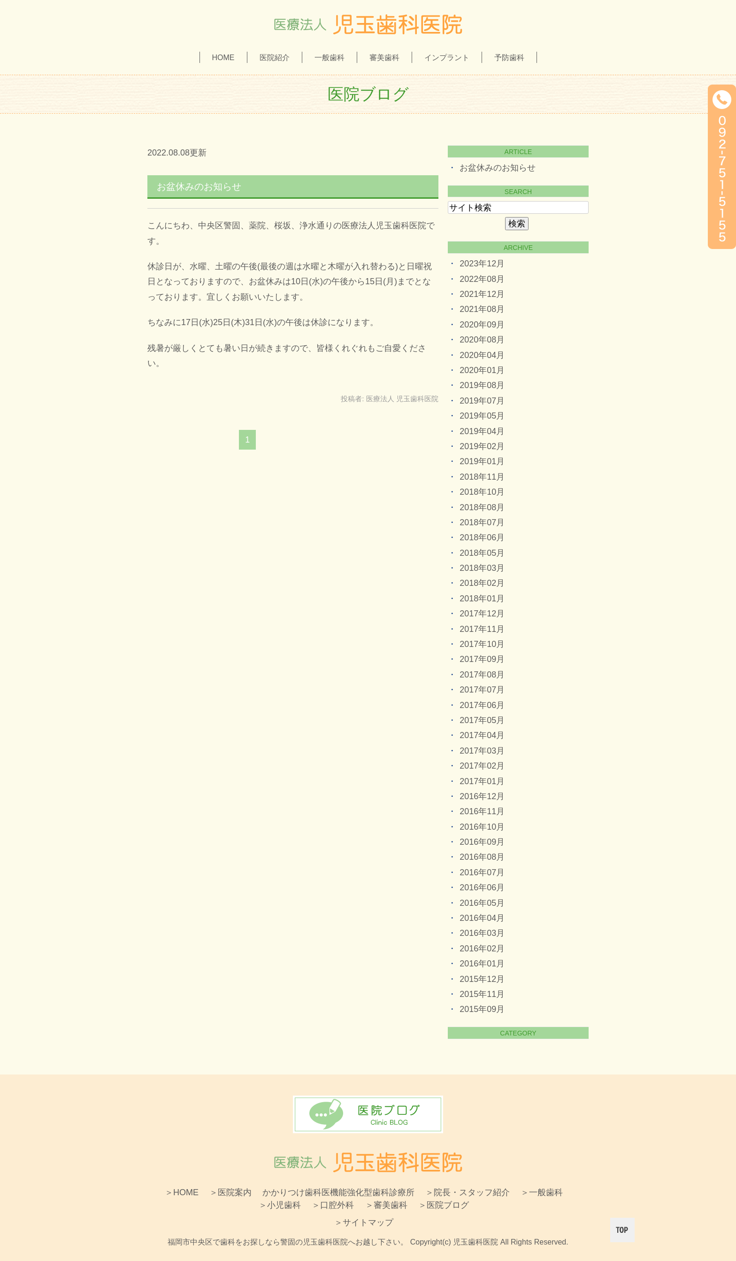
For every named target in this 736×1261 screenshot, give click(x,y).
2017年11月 (482, 629)
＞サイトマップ (363, 1222)
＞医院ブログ (443, 1205)
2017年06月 (482, 705)
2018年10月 (482, 492)
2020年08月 (482, 339)
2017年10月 (482, 644)
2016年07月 (482, 872)
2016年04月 (482, 918)
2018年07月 (482, 522)
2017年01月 (482, 781)
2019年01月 (482, 461)
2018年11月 (482, 477)
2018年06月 (482, 537)
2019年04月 (482, 431)
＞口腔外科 (333, 1205)
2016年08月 (482, 857)
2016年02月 (482, 948)
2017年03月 (482, 750)
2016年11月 (482, 811)
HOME (223, 58)
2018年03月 (482, 568)
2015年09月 (482, 1009)
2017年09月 (482, 659)
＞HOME (182, 1192)
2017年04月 (482, 735)
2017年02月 (482, 766)
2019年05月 (482, 415)
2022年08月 (482, 279)
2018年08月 (482, 507)
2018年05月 (482, 553)
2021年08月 (482, 309)
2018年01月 (482, 598)
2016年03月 (482, 933)
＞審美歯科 (386, 1205)
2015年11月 (482, 994)
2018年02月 (482, 583)
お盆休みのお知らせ (199, 186)
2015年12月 (482, 979)
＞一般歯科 (542, 1192)
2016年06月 (482, 887)
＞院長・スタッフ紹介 (467, 1192)
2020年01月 (482, 370)
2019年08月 (482, 385)
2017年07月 (482, 689)
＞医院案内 (230, 1192)
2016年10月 (482, 827)
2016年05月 (482, 903)
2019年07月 (482, 400)
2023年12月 (482, 263)
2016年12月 (482, 796)
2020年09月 (482, 324)
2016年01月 (482, 963)
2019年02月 (482, 446)
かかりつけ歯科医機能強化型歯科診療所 (338, 1192)
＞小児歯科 (280, 1205)
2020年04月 (482, 355)
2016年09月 (482, 842)
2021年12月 (482, 294)
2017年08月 (482, 674)
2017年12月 (482, 613)
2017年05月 (482, 720)
